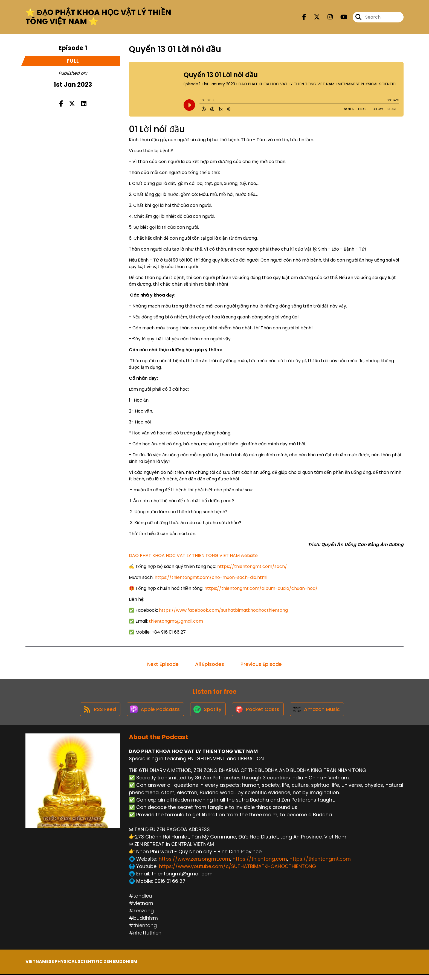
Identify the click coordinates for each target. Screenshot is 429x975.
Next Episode (163, 664)
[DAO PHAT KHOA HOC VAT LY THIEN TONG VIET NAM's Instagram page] (327, 17)
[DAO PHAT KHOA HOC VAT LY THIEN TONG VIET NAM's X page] (313, 17)
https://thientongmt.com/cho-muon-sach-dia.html (211, 577)
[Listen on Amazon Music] (318, 710)
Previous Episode (261, 664)
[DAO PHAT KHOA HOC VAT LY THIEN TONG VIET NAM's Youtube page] (340, 17)
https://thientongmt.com (320, 860)
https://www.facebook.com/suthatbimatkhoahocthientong (223, 610)
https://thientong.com (260, 860)
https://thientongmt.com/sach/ (252, 566)
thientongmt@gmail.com (176, 621)
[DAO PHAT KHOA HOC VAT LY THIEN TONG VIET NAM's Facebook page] (304, 17)
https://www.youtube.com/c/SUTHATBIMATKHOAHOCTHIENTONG (237, 867)
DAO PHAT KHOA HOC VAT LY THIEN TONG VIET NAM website (193, 555)
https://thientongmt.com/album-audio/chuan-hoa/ (261, 588)
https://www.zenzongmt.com (194, 860)
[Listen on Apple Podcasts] (154, 710)
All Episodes (209, 664)
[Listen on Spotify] (208, 710)
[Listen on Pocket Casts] (259, 710)
